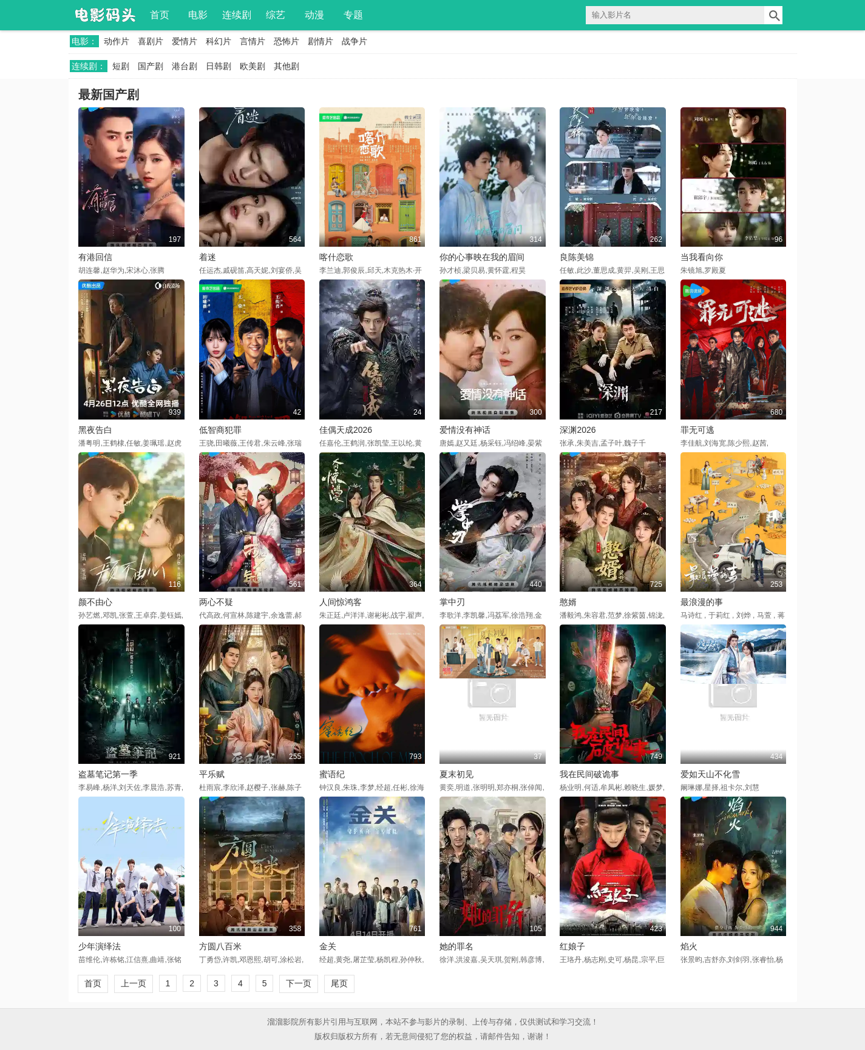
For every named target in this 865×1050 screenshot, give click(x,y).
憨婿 (568, 602)
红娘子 (572, 946)
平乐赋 (212, 774)
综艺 (275, 15)
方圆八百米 (220, 946)
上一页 (133, 983)
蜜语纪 (332, 774)
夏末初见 (456, 774)
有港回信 (95, 257)
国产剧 (150, 66)
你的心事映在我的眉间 (481, 257)
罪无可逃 (697, 430)
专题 (353, 15)
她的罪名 (456, 946)
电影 (198, 15)
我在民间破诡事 (589, 774)
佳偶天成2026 (345, 430)
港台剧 (184, 66)
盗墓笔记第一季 (108, 774)
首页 (159, 15)
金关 (327, 946)
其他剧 (286, 66)
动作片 (116, 41)
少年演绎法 (99, 946)
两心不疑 (216, 602)
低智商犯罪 (220, 430)
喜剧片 (150, 41)
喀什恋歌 (336, 257)
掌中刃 (452, 602)
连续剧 (236, 15)
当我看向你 (701, 257)
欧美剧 (252, 66)
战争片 (354, 41)
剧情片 (320, 41)
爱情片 (184, 41)
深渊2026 (577, 430)
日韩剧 (218, 66)
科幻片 (218, 41)
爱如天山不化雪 (710, 774)
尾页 (339, 983)
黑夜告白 (95, 430)
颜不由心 (95, 602)
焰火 (688, 946)
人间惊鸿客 (340, 602)
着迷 (207, 257)
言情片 (252, 41)
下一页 (298, 983)
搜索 (773, 15)
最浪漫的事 (701, 602)
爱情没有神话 (464, 430)
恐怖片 (286, 41)
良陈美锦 (577, 257)
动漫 (314, 15)
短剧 (120, 66)
